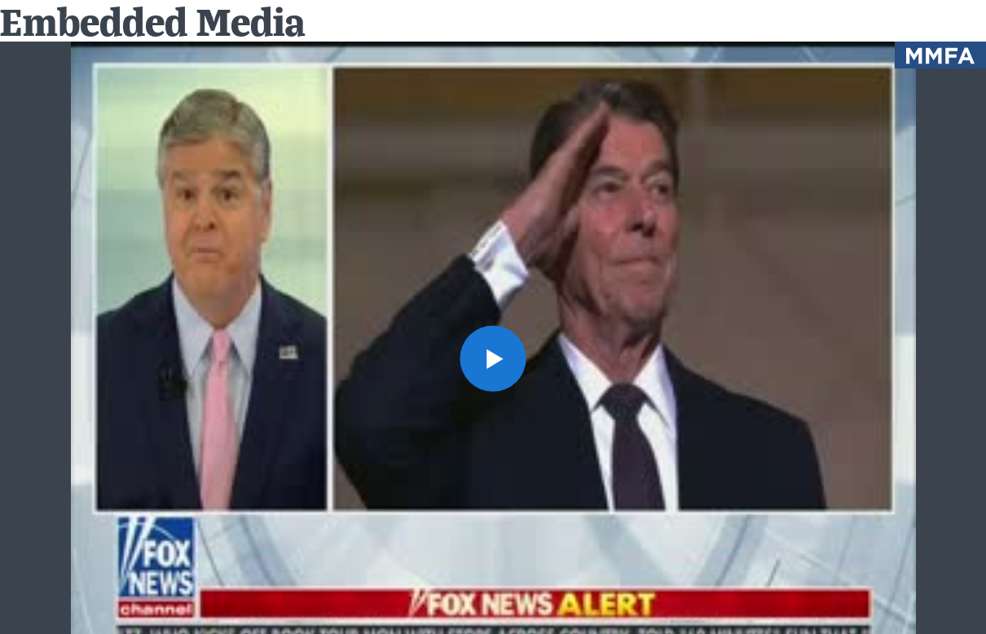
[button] (493, 358)
